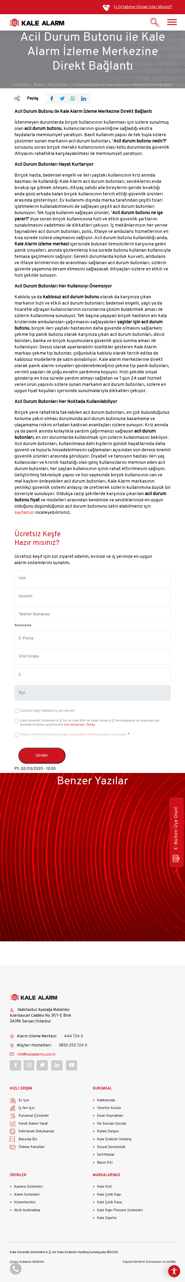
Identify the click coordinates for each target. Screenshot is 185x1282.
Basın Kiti (105, 1163)
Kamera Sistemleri (28, 1187)
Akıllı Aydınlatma (27, 1210)
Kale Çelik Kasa (109, 1202)
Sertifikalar (106, 1155)
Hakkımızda (106, 1100)
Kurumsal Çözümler (34, 1116)
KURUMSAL (102, 1088)
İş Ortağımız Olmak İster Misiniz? (143, 7)
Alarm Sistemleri (27, 1195)
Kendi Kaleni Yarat (33, 1124)
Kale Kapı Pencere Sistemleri (120, 1210)
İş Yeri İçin (27, 1108)
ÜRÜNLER (18, 1175)
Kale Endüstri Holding (114, 1139)
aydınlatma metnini (83, 735)
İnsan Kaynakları (110, 1116)
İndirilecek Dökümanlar (36, 1131)
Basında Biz (28, 1139)
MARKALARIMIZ (106, 1175)
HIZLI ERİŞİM (21, 1088)
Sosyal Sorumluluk (111, 1147)
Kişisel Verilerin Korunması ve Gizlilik (149, 1262)
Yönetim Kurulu (109, 1108)
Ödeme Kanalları (32, 1147)
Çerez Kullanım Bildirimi (27, 1262)
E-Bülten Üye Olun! (175, 834)
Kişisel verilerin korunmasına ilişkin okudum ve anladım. (73, 735)
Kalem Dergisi (108, 1131)
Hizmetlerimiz (25, 1202)
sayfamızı (24, 513)
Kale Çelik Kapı (109, 1195)
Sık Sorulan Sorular (111, 1124)
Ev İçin (24, 1100)
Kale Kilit (104, 1187)
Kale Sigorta (106, 1218)
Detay (90, 725)
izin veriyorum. (74, 725)
